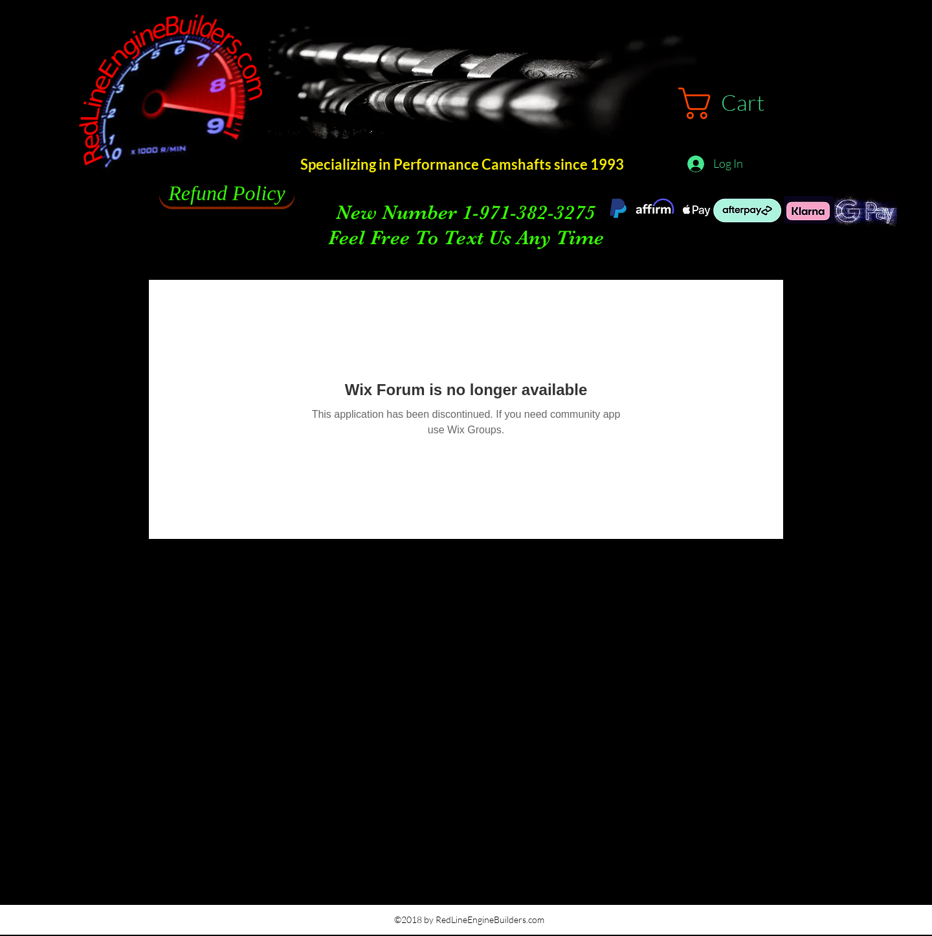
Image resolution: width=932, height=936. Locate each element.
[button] (740, 103)
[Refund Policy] (226, 194)
